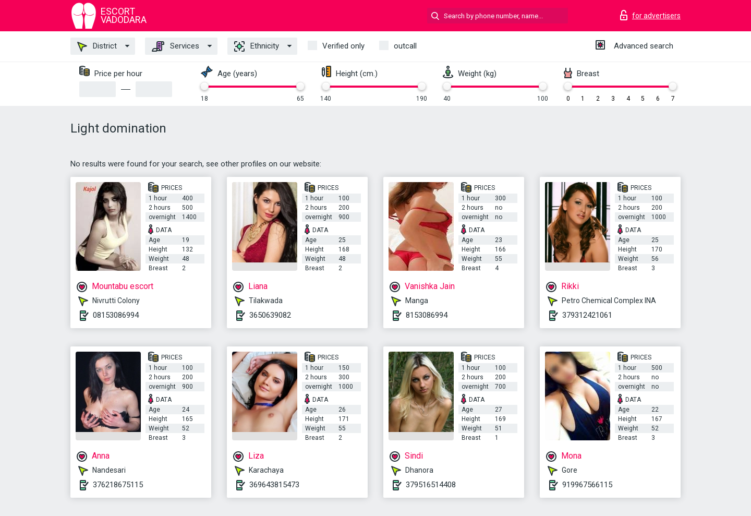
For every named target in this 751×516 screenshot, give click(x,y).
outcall (405, 46)
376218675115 (118, 484)
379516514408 (431, 484)
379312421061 (587, 315)
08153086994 (116, 315)
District (97, 46)
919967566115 (587, 484)
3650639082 (270, 315)
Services (175, 46)
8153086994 (426, 315)
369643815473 (274, 484)
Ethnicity (256, 46)
